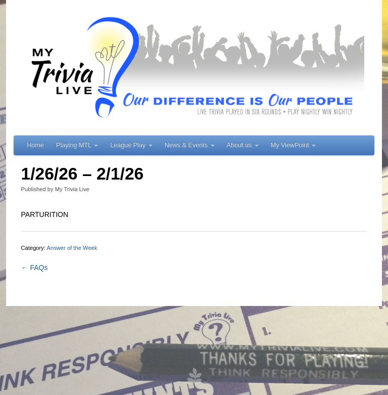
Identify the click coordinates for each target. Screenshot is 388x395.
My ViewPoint (293, 145)
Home (35, 145)
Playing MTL (77, 145)
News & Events (190, 145)
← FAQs (34, 268)
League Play (131, 145)
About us (243, 145)
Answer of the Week (72, 248)
